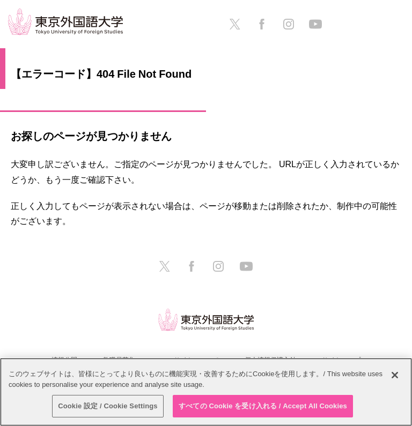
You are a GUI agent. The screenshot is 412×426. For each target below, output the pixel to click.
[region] (206, 392)
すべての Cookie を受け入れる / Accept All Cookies (263, 406)
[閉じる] (395, 375)
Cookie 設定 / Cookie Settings (108, 406)
